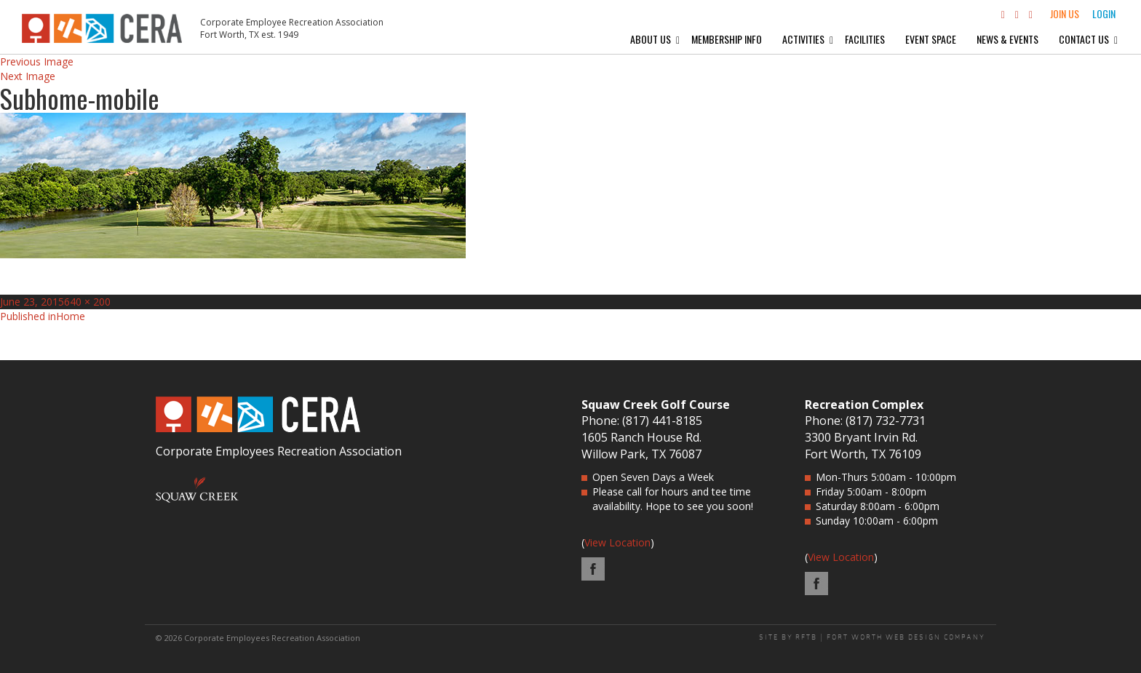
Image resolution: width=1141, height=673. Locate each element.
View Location (617, 542)
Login (1104, 13)
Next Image (27, 76)
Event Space (930, 39)
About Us (650, 39)
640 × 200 (87, 301)
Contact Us (1084, 39)
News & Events (1007, 39)
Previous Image (36, 61)
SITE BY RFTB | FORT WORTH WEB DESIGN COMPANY (872, 637)
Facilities (865, 39)
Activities (803, 39)
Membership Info (726, 39)
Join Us (1064, 13)
